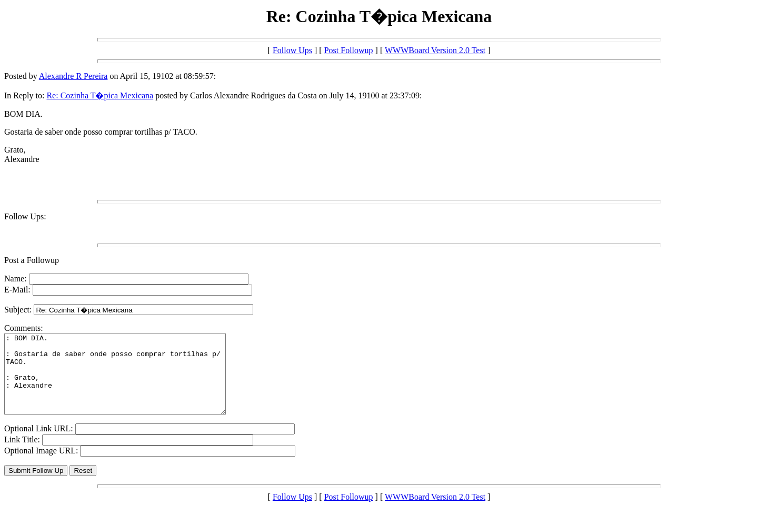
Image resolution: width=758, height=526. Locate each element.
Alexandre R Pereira (73, 76)
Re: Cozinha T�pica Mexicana (99, 95)
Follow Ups (292, 50)
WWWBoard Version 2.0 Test (435, 50)
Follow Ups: (25, 216)
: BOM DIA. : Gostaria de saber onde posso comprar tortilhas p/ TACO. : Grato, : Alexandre (128, 382)
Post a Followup (31, 260)
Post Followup (348, 50)
